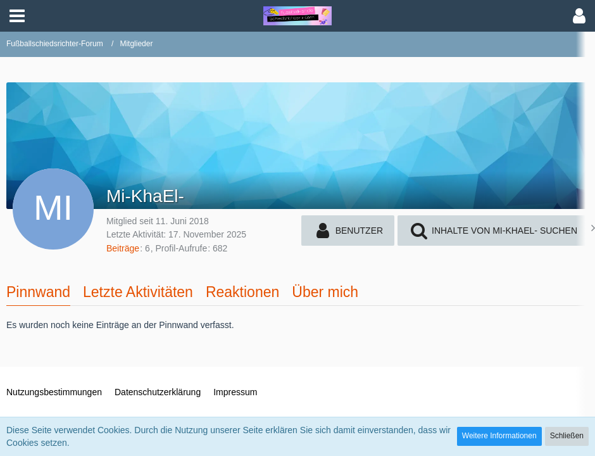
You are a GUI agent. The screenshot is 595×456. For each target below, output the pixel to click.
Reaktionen (242, 292)
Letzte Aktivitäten (138, 292)
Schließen (567, 435)
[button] (17, 16)
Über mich (325, 292)
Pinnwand (38, 292)
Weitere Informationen (499, 435)
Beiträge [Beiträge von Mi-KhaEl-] (122, 248)
